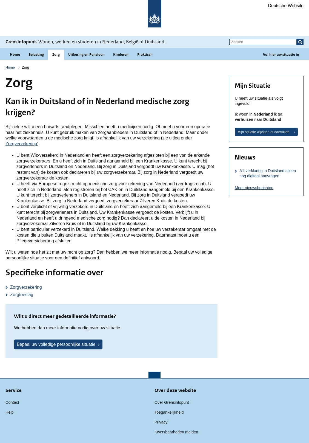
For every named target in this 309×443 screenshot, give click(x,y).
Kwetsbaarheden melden (176, 432)
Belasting (36, 54)
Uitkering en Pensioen (86, 54)
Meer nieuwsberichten (254, 188)
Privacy (160, 422)
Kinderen (120, 54)
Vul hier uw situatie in (281, 54)
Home (15, 54)
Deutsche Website (286, 5)
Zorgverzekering (21, 143)
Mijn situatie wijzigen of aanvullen (263, 132)
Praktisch (145, 54)
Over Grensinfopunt (171, 402)
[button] (300, 42)
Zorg (56, 54)
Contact (12, 402)
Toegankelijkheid (169, 412)
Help (9, 412)
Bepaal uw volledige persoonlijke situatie (56, 344)
